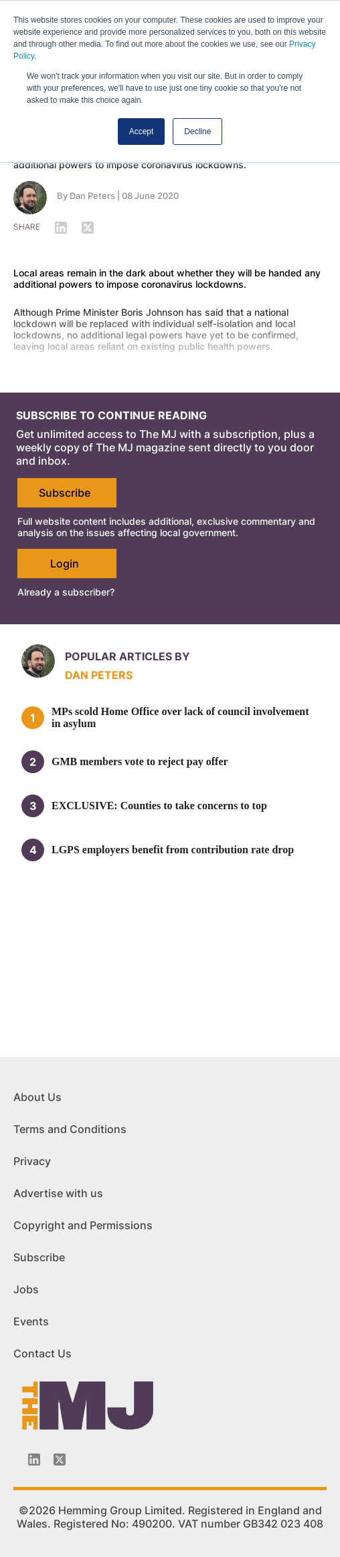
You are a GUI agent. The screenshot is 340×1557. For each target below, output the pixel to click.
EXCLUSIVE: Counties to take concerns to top (159, 805)
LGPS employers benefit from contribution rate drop (173, 849)
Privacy (32, 1161)
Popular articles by (127, 656)
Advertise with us (58, 1193)
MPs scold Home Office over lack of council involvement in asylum (180, 717)
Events (31, 1321)
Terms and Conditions (69, 1129)
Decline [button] (197, 131)
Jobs (26, 1289)
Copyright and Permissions (83, 1225)
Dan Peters (92, 195)
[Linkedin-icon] (34, 1460)
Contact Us (42, 1353)
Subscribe (64, 492)
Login (64, 563)
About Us (37, 1097)
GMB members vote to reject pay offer (140, 761)
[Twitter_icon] (60, 1460)
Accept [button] (141, 131)
